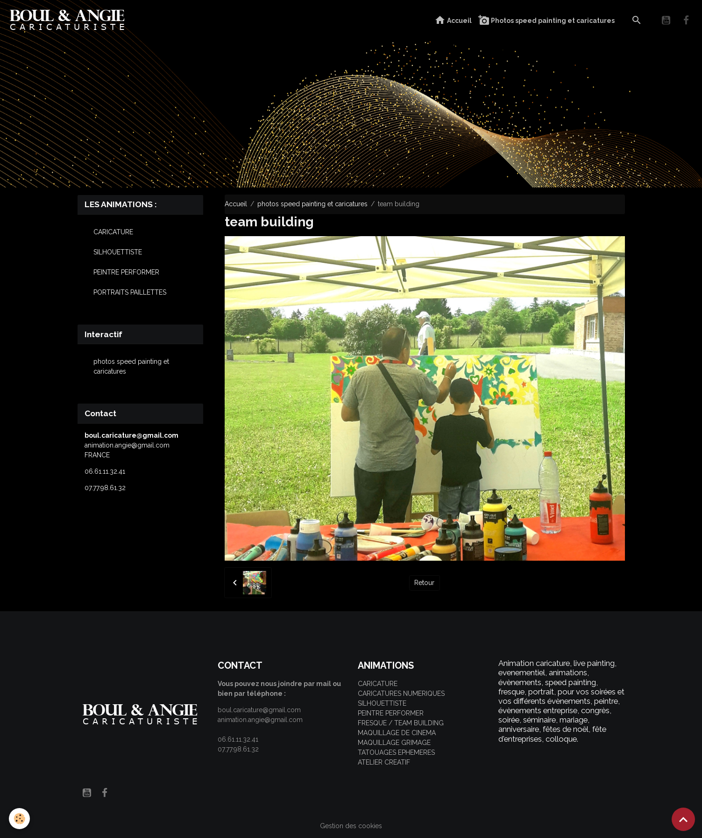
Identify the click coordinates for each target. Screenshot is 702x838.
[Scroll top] (683, 819)
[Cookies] (19, 818)
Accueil (453, 20)
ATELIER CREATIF (384, 762)
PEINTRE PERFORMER (126, 272)
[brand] (69, 20)
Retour (424, 582)
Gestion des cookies (351, 826)
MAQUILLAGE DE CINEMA (397, 733)
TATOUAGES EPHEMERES (396, 752)
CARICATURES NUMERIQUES (401, 693)
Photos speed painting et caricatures (546, 20)
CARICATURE (113, 232)
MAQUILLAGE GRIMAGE (394, 742)
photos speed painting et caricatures (312, 204)
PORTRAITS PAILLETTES (129, 292)
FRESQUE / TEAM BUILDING (401, 723)
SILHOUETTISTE (117, 252)
